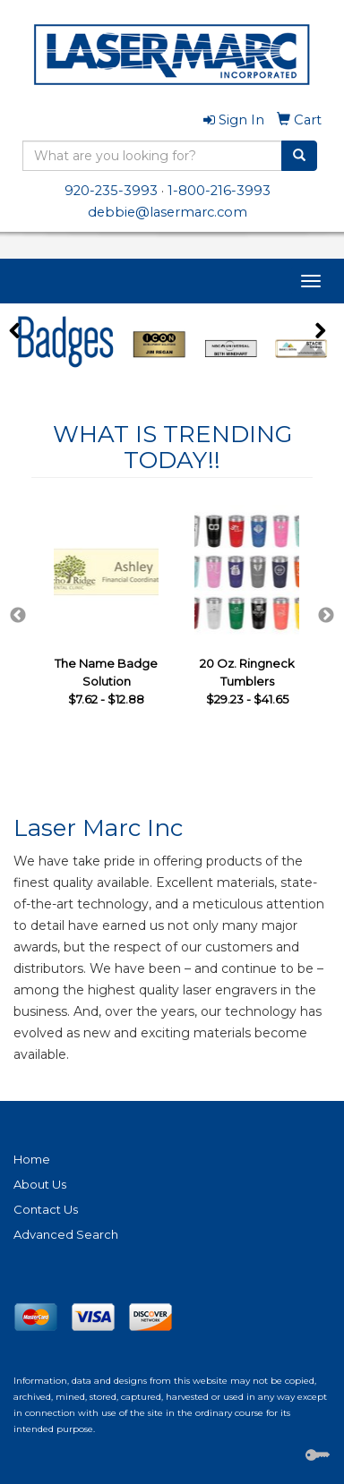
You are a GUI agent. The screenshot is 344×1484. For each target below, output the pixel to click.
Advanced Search (65, 1234)
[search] (299, 156)
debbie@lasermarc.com (167, 212)
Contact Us (45, 1209)
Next (326, 616)
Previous (18, 616)
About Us (39, 1184)
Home (31, 1159)
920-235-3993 (111, 191)
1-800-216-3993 (219, 191)
